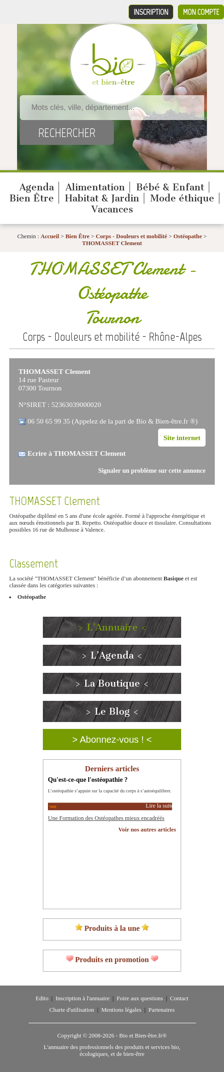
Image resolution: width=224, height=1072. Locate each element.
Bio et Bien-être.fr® (142, 1035)
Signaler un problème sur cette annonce (152, 470)
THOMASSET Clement (112, 243)
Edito (41, 998)
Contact (179, 998)
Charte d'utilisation (71, 1010)
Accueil (50, 236)
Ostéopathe (187, 236)
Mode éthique (182, 198)
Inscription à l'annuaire (82, 998)
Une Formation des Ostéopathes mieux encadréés (106, 818)
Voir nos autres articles (147, 829)
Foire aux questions (140, 998)
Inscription (151, 12)
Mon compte (201, 12)
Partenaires (161, 1010)
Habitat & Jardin (102, 198)
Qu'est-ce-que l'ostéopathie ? (88, 779)
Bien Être (31, 198)
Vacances (112, 209)
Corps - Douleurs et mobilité (132, 236)
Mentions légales (121, 1010)
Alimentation (95, 187)
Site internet (181, 437)
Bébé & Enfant (170, 187)
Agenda (36, 187)
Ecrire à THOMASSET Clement (77, 453)
